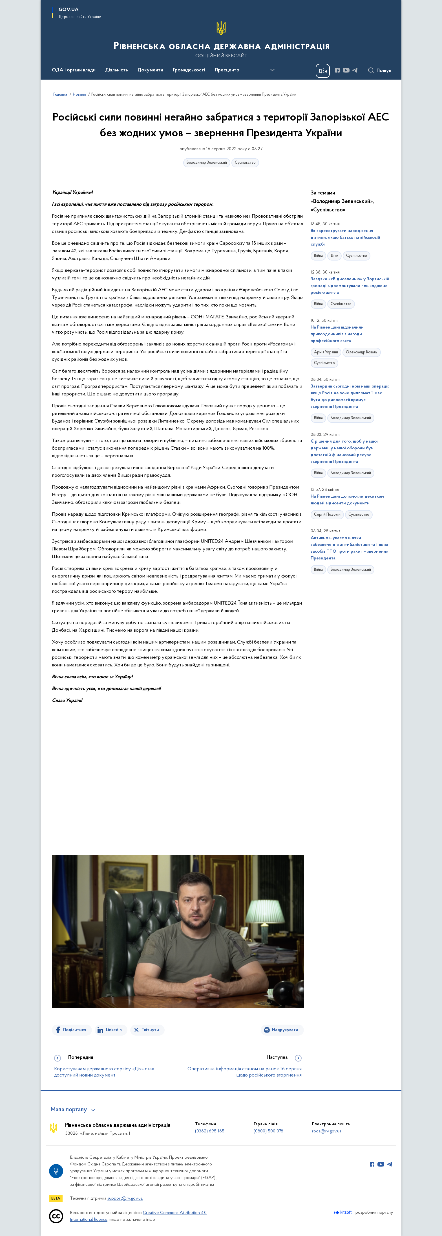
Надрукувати (285, 1030)
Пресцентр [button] (227, 70)
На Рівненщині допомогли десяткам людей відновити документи (347, 500)
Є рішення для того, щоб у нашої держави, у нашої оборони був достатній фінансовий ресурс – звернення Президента (344, 451)
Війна (318, 256)
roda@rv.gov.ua (326, 1131)
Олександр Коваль (361, 352)
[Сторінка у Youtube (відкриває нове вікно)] (346, 70)
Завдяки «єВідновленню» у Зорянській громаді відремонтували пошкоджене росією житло (350, 286)
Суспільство (245, 163)
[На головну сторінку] (221, 39)
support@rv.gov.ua (125, 1198)
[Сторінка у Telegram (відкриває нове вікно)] (355, 70)
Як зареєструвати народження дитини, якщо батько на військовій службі (345, 238)
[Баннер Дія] (323, 71)
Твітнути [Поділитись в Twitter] (150, 1030)
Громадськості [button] (189, 70)
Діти (334, 256)
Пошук (384, 70)
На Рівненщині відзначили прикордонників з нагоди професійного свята (337, 334)
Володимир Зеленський (207, 163)
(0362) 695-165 (209, 1131)
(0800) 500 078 (268, 1131)
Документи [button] (150, 70)
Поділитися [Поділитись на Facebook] (74, 1030)
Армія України (326, 352)
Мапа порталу (69, 1110)
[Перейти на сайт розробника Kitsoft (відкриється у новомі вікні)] (343, 1212)
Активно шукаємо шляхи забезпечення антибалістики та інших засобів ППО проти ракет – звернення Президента (349, 548)
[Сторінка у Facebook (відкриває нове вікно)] (337, 70)
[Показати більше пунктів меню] (272, 70)
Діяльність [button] (116, 70)
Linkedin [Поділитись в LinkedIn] (114, 1030)
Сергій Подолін (327, 515)
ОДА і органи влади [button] (74, 70)
